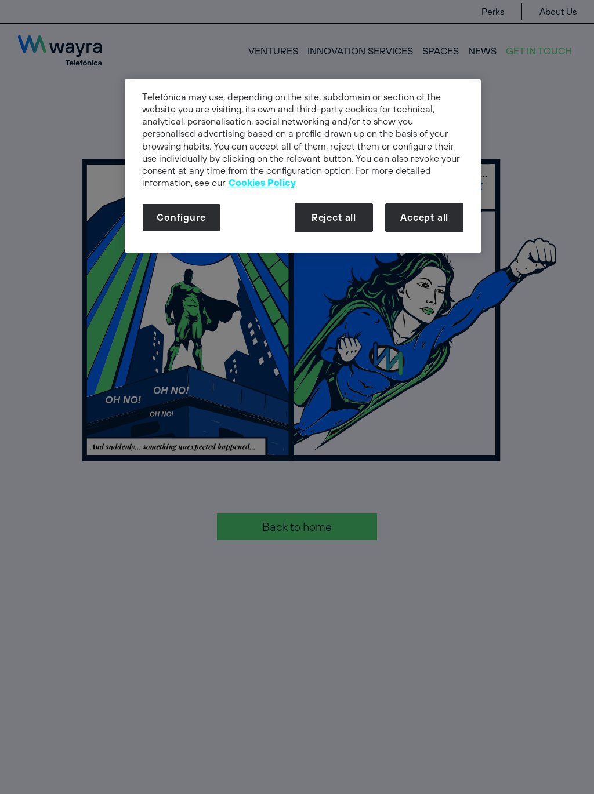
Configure (181, 217)
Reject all (334, 217)
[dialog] (303, 166)
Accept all (424, 217)
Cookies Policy (262, 182)
